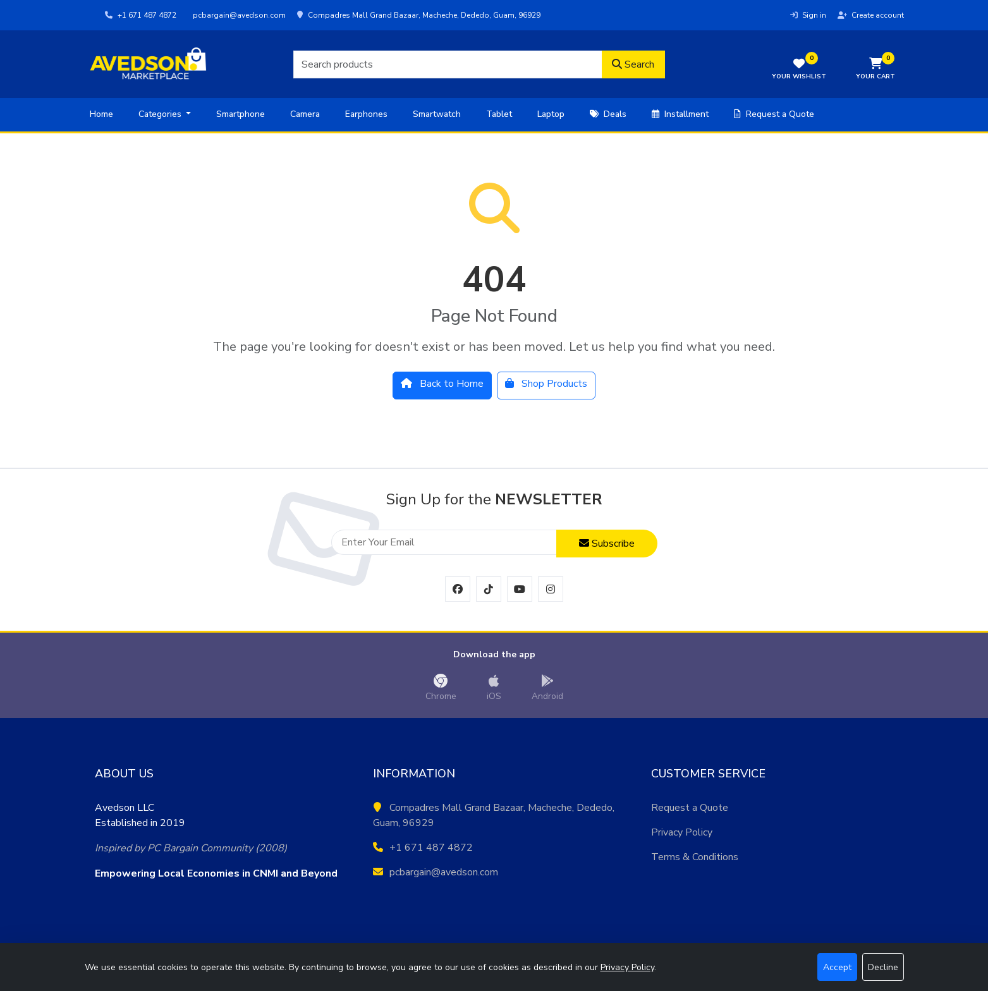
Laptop (550, 114)
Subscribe (607, 543)
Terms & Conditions (694, 857)
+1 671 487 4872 (140, 15)
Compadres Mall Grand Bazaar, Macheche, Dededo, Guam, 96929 (418, 15)
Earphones (366, 114)
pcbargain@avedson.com (238, 15)
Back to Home (442, 384)
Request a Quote (774, 114)
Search (633, 64)
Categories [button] (161, 114)
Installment (680, 114)
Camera (305, 114)
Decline (883, 967)
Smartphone (240, 114)
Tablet (499, 114)
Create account (871, 15)
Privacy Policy (681, 832)
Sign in (808, 15)
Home (101, 114)
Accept (837, 967)
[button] (875, 70)
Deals (608, 114)
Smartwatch (437, 114)
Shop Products (546, 384)
